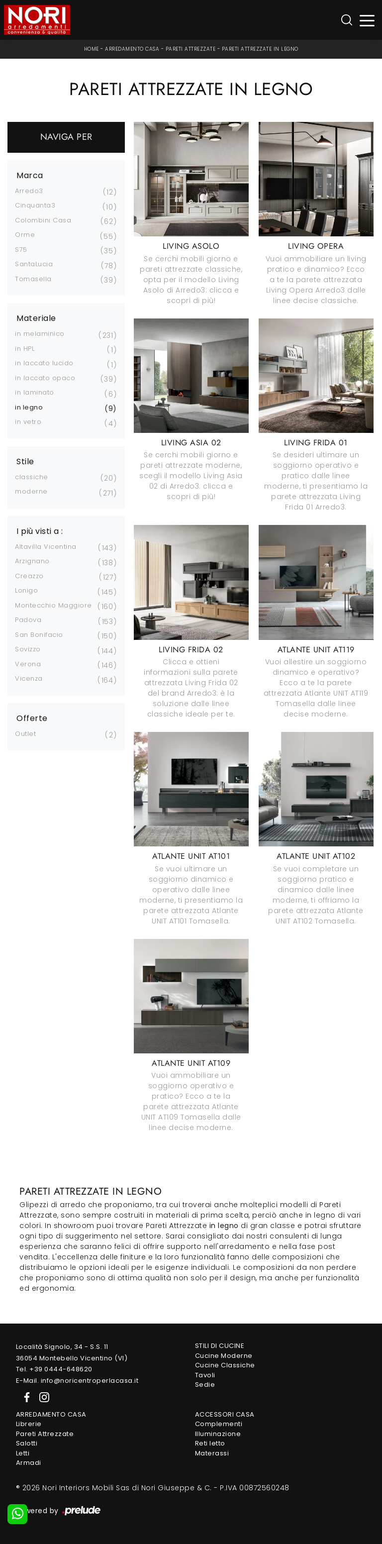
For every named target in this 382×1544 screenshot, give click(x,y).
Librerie (29, 1424)
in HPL (24, 348)
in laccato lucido (44, 363)
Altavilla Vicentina (46, 546)
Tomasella (33, 279)
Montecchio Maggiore (53, 605)
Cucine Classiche (225, 1365)
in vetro (28, 421)
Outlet (25, 733)
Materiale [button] (36, 318)
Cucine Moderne (224, 1355)
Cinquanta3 (35, 205)
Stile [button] (25, 461)
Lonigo (26, 590)
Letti (23, 1453)
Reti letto (210, 1443)
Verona (28, 664)
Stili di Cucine (220, 1345)
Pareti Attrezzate (191, 49)
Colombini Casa (43, 220)
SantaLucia (34, 264)
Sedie (205, 1384)
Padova (28, 619)
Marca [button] (29, 175)
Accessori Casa (225, 1414)
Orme (25, 234)
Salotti (27, 1443)
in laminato (34, 392)
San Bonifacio (39, 634)
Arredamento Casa (132, 49)
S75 (21, 249)
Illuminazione (218, 1434)
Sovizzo (28, 649)
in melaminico (40, 333)
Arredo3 (29, 191)
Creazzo (29, 576)
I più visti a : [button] (39, 531)
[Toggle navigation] (367, 20)
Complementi (219, 1424)
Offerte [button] (32, 718)
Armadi (28, 1462)
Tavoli (205, 1375)
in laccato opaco (45, 378)
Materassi (212, 1453)
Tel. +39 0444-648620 (54, 1369)
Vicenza (29, 678)
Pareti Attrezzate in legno (260, 49)
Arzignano (32, 561)
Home (91, 49)
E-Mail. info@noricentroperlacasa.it (77, 1380)
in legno (29, 407)
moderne (31, 491)
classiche (31, 477)
